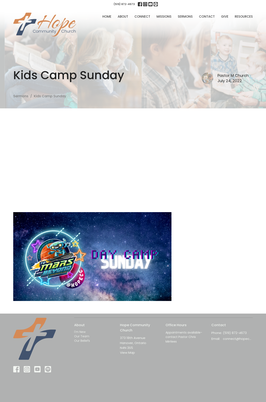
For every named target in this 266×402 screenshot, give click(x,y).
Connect (142, 16)
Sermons (185, 16)
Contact (207, 16)
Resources (244, 16)
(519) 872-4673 (124, 4)
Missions (164, 16)
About (123, 16)
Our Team (81, 336)
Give (224, 16)
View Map (127, 352)
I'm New (80, 332)
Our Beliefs (82, 341)
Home (106, 16)
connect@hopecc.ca (238, 338)
